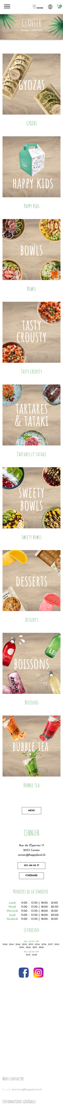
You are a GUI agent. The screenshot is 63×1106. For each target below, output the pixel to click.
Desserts (31, 619)
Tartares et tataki (31, 454)
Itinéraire (31, 875)
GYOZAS (31, 123)
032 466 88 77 (31, 865)
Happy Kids (31, 206)
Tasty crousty (31, 371)
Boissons (31, 702)
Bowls (31, 288)
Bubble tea (31, 785)
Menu (31, 810)
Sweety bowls (31, 537)
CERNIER (37, 7)
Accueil (24, 30)
